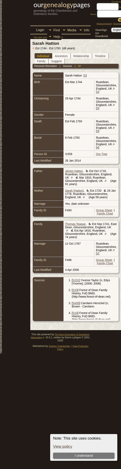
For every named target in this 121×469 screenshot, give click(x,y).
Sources (67, 66)
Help (56, 36)
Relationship (81, 56)
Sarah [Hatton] (74, 190)
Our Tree (101, 154)
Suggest (56, 61)
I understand (84, 455)
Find (56, 30)
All (79, 66)
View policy (62, 446)
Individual (43, 56)
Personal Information (45, 66)
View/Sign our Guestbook (101, 30)
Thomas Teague (75, 224)
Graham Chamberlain (59, 346)
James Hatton (74, 171)
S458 (75, 303)
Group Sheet (104, 210)
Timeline (100, 56)
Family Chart (105, 213)
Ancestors (61, 56)
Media (71, 30)
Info (86, 30)
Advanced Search (104, 23)
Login (40, 30)
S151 (75, 280)
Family (41, 61)
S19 (75, 290)
